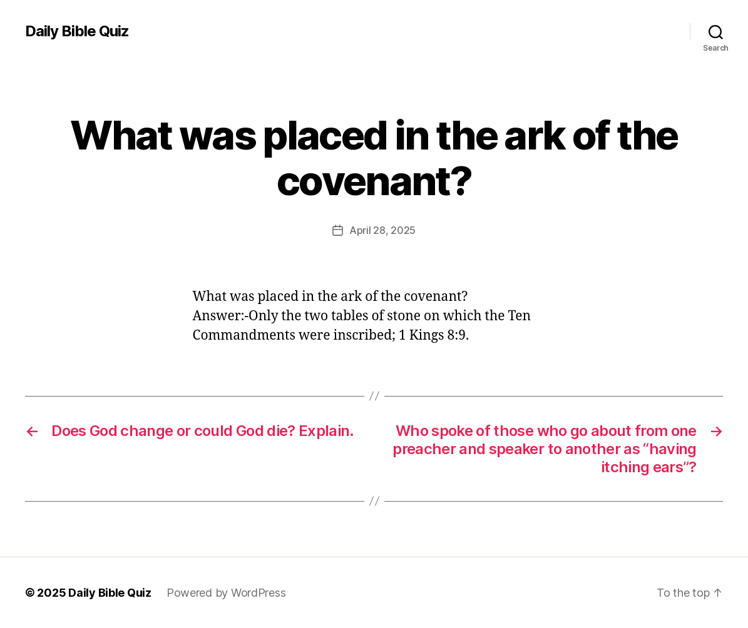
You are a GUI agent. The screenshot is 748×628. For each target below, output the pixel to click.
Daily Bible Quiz (77, 31)
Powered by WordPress (226, 592)
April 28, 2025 (382, 230)
